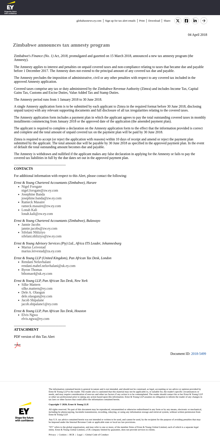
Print (142, 20)
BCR (72, 434)
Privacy (52, 434)
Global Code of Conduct (97, 434)
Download (154, 20)
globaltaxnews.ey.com (88, 20)
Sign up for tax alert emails (120, 20)
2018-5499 (198, 354)
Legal (79, 434)
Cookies (62, 434)
